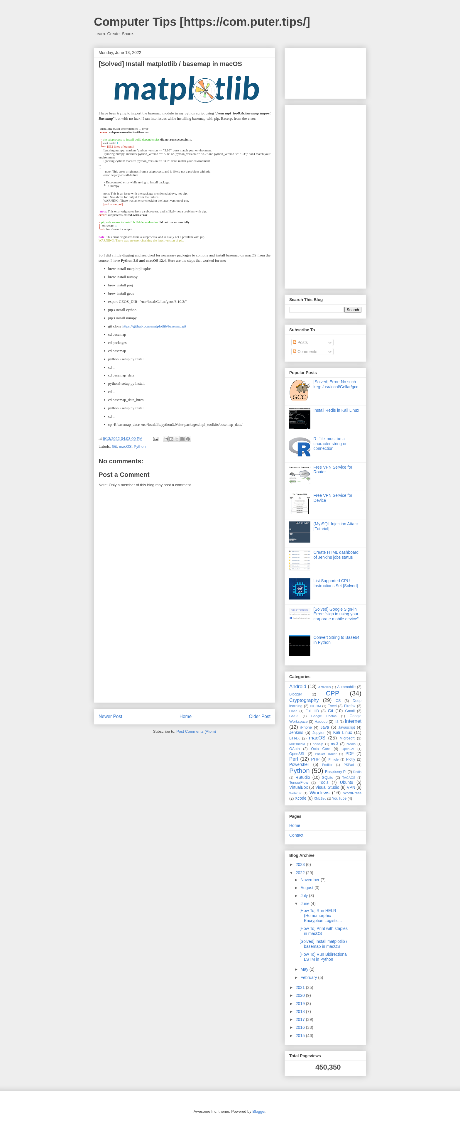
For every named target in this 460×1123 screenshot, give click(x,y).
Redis (357, 772)
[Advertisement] (185, 661)
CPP (332, 693)
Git (114, 446)
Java (324, 727)
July (304, 895)
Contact (296, 835)
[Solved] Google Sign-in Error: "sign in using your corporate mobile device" (336, 614)
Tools (324, 782)
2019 (301, 1003)
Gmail (350, 711)
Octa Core (320, 749)
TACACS (349, 777)
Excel (332, 706)
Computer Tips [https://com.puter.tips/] (202, 21)
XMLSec (320, 798)
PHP (315, 759)
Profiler (327, 764)
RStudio (302, 777)
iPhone (306, 727)
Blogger (295, 694)
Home (186, 716)
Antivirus (324, 687)
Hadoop (320, 722)
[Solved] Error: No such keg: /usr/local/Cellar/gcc (336, 384)
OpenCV (347, 749)
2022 (301, 872)
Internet (353, 721)
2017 (301, 1019)
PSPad (349, 764)
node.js (318, 744)
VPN (351, 787)
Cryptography (304, 700)
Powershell (299, 764)
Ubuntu (346, 782)
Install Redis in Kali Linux (336, 410)
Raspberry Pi (335, 772)
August (307, 887)
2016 (301, 1027)
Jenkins (296, 732)
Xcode (301, 798)
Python (140, 446)
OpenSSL (297, 754)
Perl (293, 759)
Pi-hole (334, 759)
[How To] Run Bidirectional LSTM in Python (324, 957)
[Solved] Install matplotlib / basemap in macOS (323, 944)
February (309, 977)
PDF (350, 753)
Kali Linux (342, 732)
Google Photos (323, 716)
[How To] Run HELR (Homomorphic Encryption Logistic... (321, 915)
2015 (301, 1035)
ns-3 (334, 744)
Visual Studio (327, 787)
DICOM (315, 706)
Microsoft (346, 738)
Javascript (346, 727)
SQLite (328, 778)
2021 (301, 987)
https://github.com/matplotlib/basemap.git (154, 326)
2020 (301, 995)
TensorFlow (298, 783)
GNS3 (293, 716)
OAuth (294, 749)
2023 (301, 864)
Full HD (312, 711)
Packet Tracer (325, 754)
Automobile (346, 687)
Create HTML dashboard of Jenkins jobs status (336, 555)
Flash (293, 711)
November (310, 879)
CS (338, 701)
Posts (300, 342)
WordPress (352, 793)
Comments (305, 351)
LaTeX (294, 738)
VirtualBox (298, 787)
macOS (125, 446)
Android (297, 686)
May (304, 969)
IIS (336, 721)
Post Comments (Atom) (196, 731)
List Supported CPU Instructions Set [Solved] (336, 583)
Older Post (259, 716)
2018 (301, 1011)
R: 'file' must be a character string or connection (330, 443)
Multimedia (297, 744)
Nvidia (351, 744)
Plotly (350, 759)
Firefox (350, 706)
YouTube (339, 798)
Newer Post (110, 716)
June (305, 903)
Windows (319, 793)
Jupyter (318, 733)
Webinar (295, 793)
